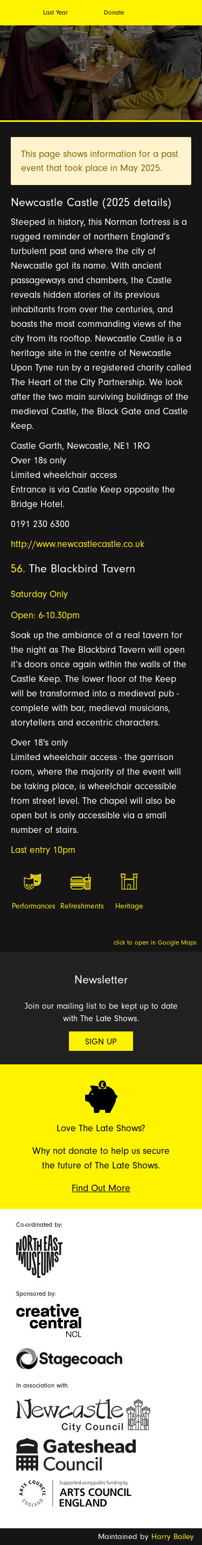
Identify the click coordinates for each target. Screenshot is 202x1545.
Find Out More (101, 1188)
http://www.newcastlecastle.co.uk (77, 544)
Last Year (55, 12)
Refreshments (81, 906)
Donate (114, 12)
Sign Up (101, 1042)
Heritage (129, 906)
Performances (33, 906)
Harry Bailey (172, 1536)
